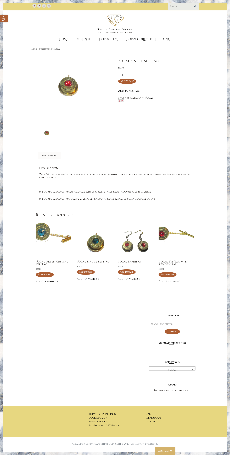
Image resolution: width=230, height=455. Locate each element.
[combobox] (172, 368)
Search (172, 331)
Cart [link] (167, 39)
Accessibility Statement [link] (104, 425)
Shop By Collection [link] (140, 39)
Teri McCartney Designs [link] (115, 29)
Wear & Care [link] (153, 417)
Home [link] (63, 39)
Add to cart (127, 81)
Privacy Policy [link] (98, 421)
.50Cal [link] (57, 49)
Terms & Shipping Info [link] (102, 414)
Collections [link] (45, 49)
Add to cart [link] (44, 274)
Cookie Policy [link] (98, 417)
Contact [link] (83, 39)
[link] (4, 18)
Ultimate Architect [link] (97, 444)
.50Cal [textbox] (179, 370)
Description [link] (49, 155)
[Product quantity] (123, 75)
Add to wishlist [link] (129, 91)
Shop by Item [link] (107, 39)
